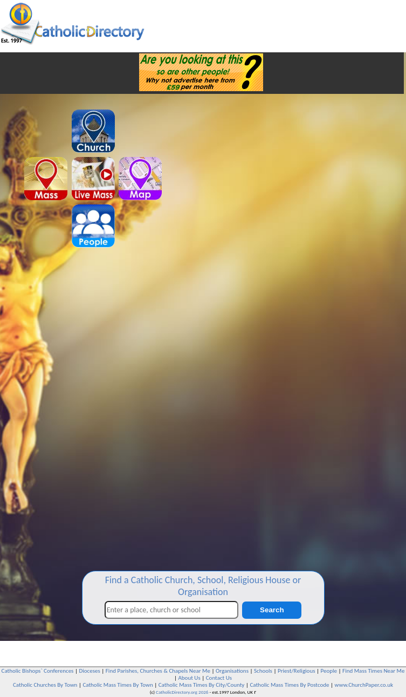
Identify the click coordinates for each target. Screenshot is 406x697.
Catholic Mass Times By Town (117, 684)
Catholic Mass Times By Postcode (289, 684)
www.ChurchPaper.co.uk (364, 684)
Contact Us (219, 677)
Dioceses (89, 670)
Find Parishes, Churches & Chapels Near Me (158, 670)
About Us (189, 677)
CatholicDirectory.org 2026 (182, 692)
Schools (263, 670)
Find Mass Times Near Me (373, 670)
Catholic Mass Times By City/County (202, 684)
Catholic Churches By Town (45, 684)
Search (272, 610)
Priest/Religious (296, 670)
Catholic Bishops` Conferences (38, 670)
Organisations (232, 670)
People (329, 670)
